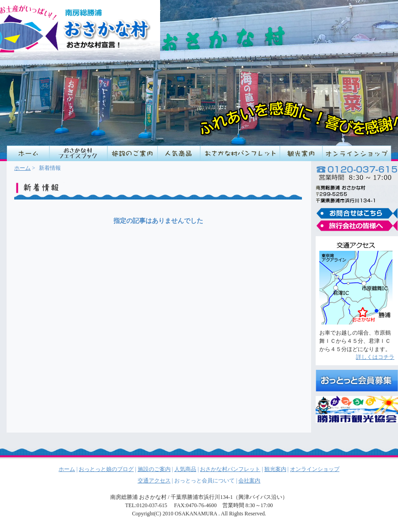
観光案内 (301, 153)
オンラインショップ (357, 153)
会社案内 (249, 480)
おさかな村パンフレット (240, 153)
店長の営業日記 (78, 153)
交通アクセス (154, 480)
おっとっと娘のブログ (106, 469)
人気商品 (179, 153)
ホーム (22, 168)
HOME (28, 153)
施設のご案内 (133, 153)
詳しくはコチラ (375, 357)
